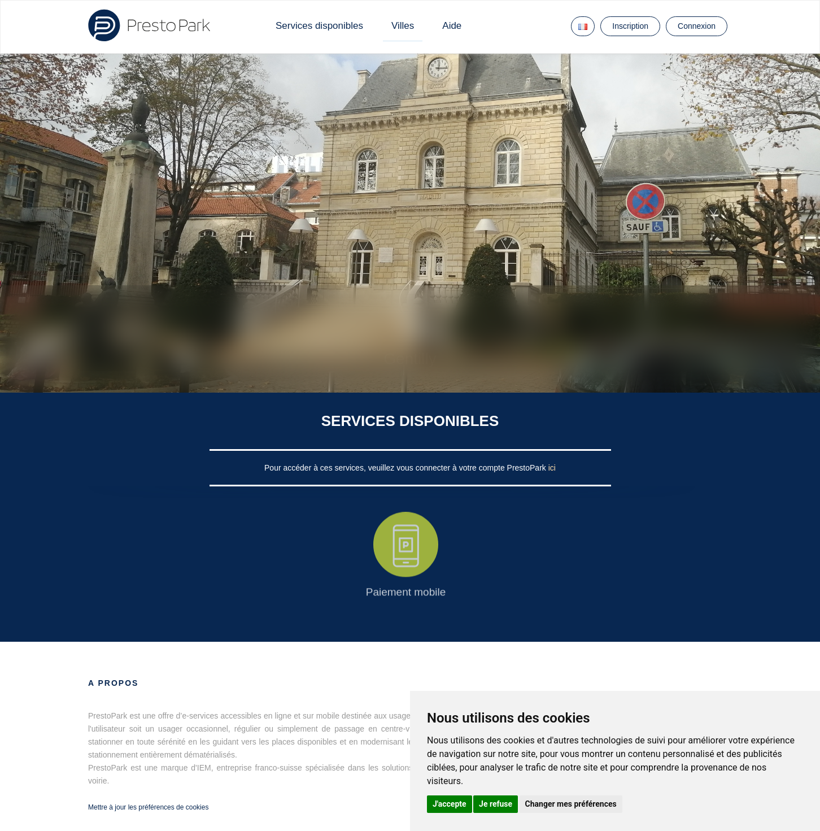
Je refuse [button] (495, 803)
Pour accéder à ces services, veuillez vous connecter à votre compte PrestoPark (406, 467)
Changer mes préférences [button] (571, 803)
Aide (451, 25)
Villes (402, 25)
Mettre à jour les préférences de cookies (148, 807)
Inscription (630, 26)
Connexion (697, 26)
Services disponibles (319, 25)
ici (552, 467)
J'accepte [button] (449, 803)
